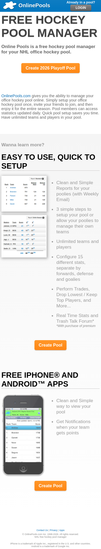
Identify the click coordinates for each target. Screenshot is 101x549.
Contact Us (42, 530)
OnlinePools (26, 5)
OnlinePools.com (16, 96)
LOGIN (81, 8)
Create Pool (50, 345)
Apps (62, 530)
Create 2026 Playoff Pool (50, 68)
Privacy (53, 530)
